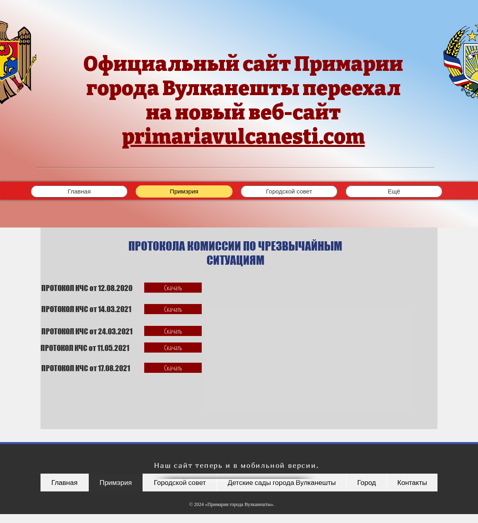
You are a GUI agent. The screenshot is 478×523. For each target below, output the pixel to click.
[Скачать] (173, 288)
